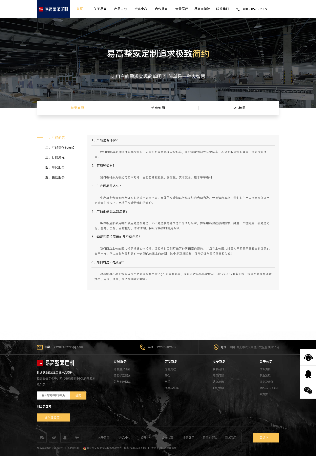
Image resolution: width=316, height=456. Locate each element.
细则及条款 (266, 381)
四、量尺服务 (55, 167)
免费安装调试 (122, 381)
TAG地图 (218, 388)
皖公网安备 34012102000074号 (102, 448)
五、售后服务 (55, 177)
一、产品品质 (55, 137)
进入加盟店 (52, 417)
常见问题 (218, 375)
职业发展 (265, 375)
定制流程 (170, 369)
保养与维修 (172, 388)
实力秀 (263, 394)
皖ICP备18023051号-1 (136, 448)
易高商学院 (202, 9)
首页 (80, 9)
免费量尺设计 (122, 369)
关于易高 (100, 9)
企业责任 (265, 369)
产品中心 (120, 9)
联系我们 (222, 9)
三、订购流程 (55, 157)
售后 (167, 381)
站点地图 (218, 381)
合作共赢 (161, 9)
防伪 (167, 375)
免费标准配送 (122, 375)
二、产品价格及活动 (59, 147)
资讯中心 (140, 9)
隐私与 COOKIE (269, 388)
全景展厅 (181, 9)
